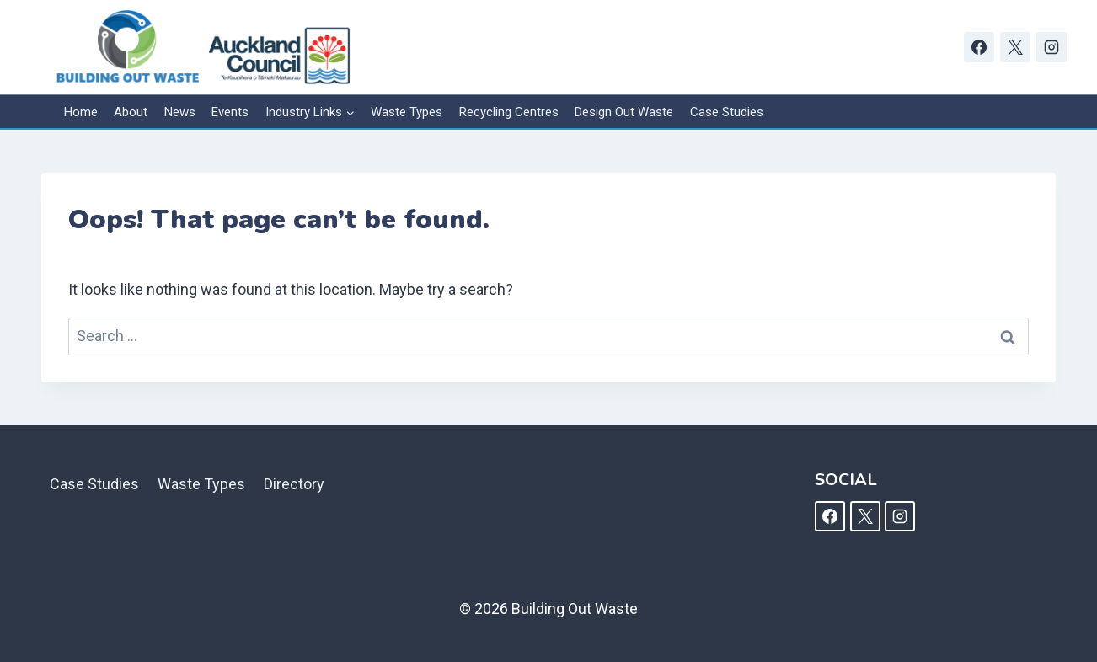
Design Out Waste (624, 112)
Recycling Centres (509, 112)
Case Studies (726, 112)
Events (230, 112)
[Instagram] (1051, 47)
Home (81, 112)
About (130, 112)
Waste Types (406, 112)
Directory (294, 484)
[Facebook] (979, 47)
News (179, 112)
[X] (1015, 47)
